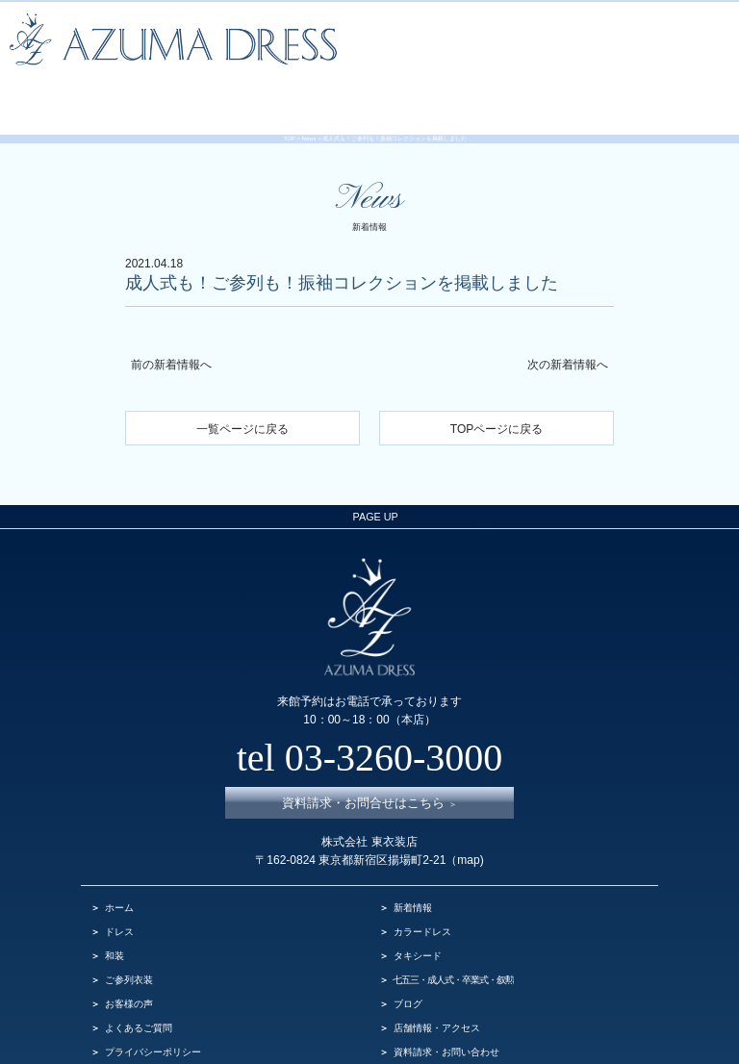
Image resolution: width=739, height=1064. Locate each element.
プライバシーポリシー (153, 1004)
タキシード (418, 907)
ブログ (408, 955)
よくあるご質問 (138, 980)
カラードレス (422, 883)
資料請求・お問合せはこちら (370, 755)
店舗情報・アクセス (437, 980)
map (468, 813)
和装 (114, 907)
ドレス (119, 883)
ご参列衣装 (129, 931)
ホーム (119, 859)
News (309, 120)
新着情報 (413, 859)
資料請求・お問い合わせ (446, 1004)
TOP (289, 120)
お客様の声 (129, 955)
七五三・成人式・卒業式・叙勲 (453, 931)
